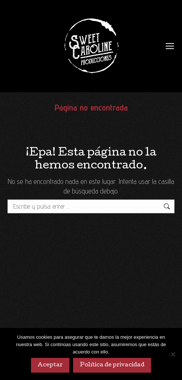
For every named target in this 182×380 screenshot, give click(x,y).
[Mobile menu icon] (170, 46)
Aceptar (50, 365)
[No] (172, 354)
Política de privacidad (112, 365)
